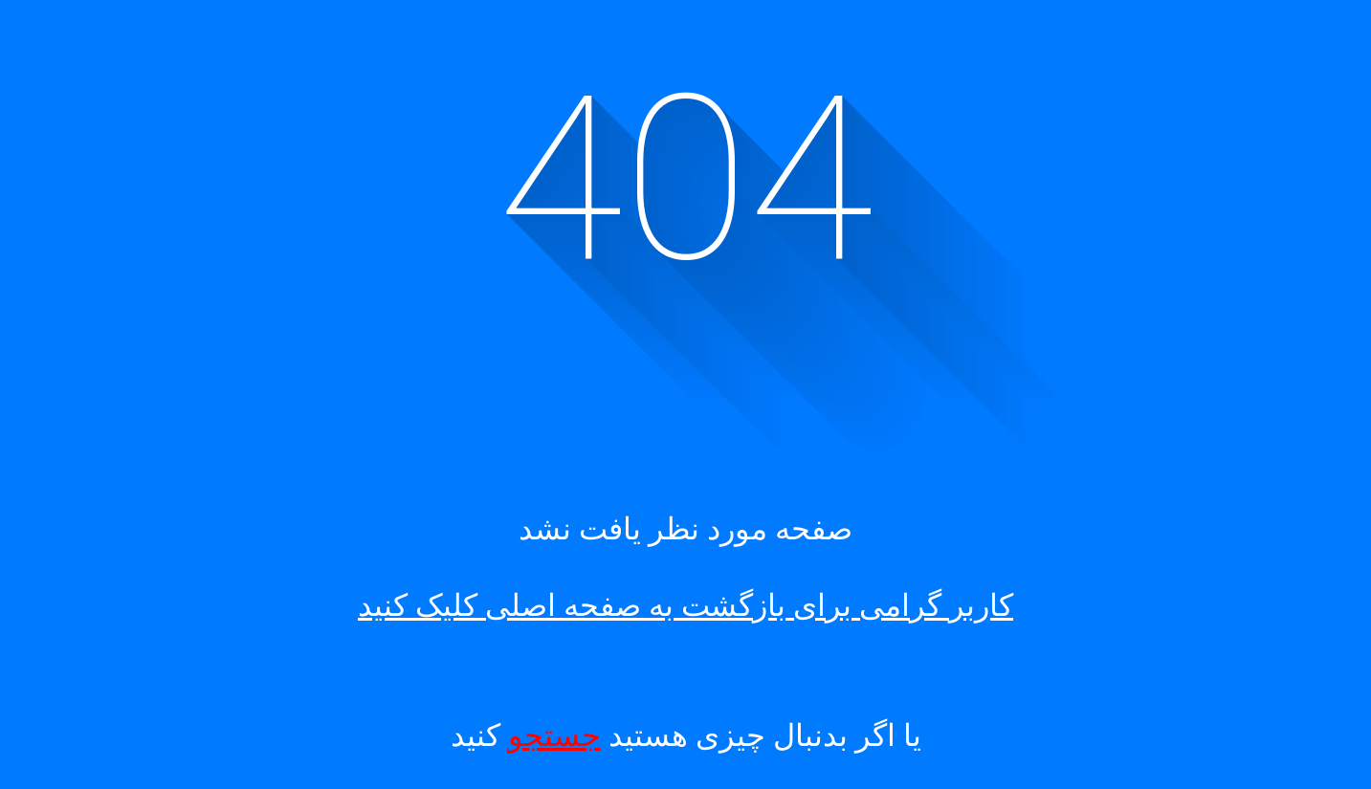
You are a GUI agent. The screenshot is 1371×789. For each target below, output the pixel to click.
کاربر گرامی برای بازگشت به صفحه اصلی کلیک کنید (685, 605)
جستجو (554, 735)
